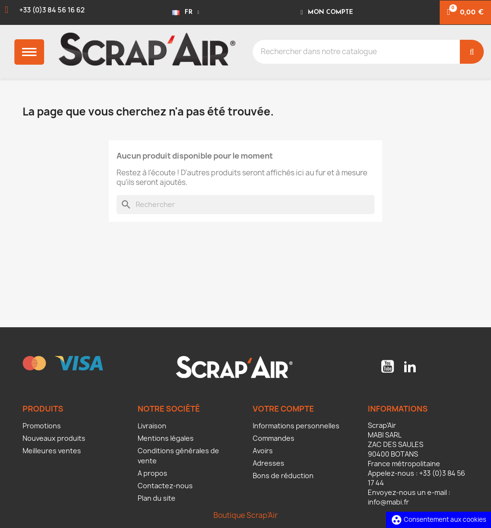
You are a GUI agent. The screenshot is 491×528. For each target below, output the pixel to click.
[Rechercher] (245, 204)
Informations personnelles (296, 425)
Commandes (273, 438)
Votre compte (283, 408)
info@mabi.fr (388, 501)
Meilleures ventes (52, 450)
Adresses (268, 463)
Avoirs (263, 450)
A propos (152, 473)
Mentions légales (166, 438)
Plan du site (156, 498)
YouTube (387, 366)
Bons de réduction (283, 475)
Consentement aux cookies (438, 519)
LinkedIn (410, 366)
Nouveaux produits (54, 438)
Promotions (42, 425)
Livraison (152, 425)
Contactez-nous (165, 485)
